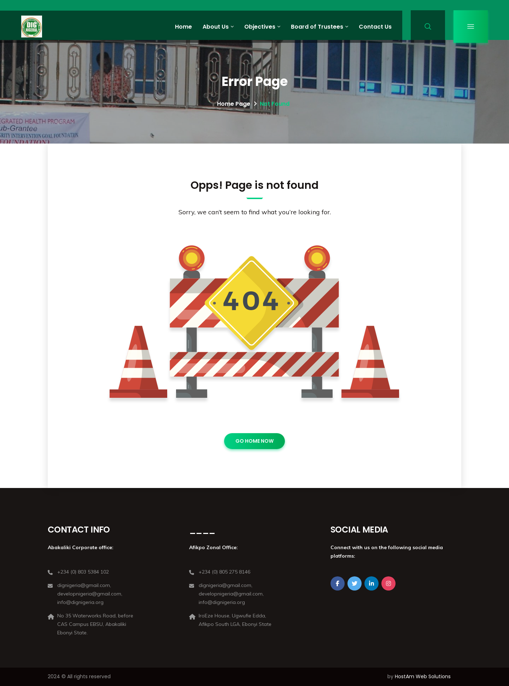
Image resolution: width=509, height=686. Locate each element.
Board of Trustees (317, 27)
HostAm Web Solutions (423, 676)
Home (183, 27)
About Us (216, 27)
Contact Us (375, 27)
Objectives (259, 27)
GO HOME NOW (254, 440)
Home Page (233, 104)
